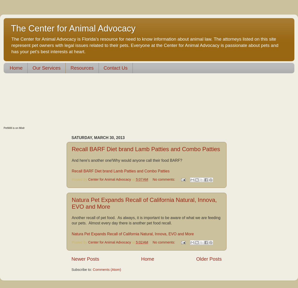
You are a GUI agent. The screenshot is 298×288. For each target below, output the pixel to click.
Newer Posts (85, 259)
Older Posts (209, 259)
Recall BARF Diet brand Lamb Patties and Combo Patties (146, 149)
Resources (82, 68)
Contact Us (116, 68)
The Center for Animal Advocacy (73, 28)
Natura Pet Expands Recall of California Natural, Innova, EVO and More (133, 234)
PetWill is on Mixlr (14, 127)
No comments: (164, 179)
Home (16, 68)
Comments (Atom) (107, 270)
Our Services (46, 68)
